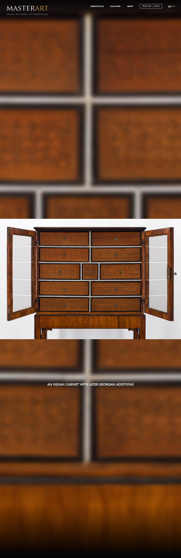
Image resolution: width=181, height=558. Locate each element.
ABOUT (130, 6)
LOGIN (156, 6)
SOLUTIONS (115, 6)
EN (169, 6)
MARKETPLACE (97, 6)
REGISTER (146, 6)
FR (174, 6)
